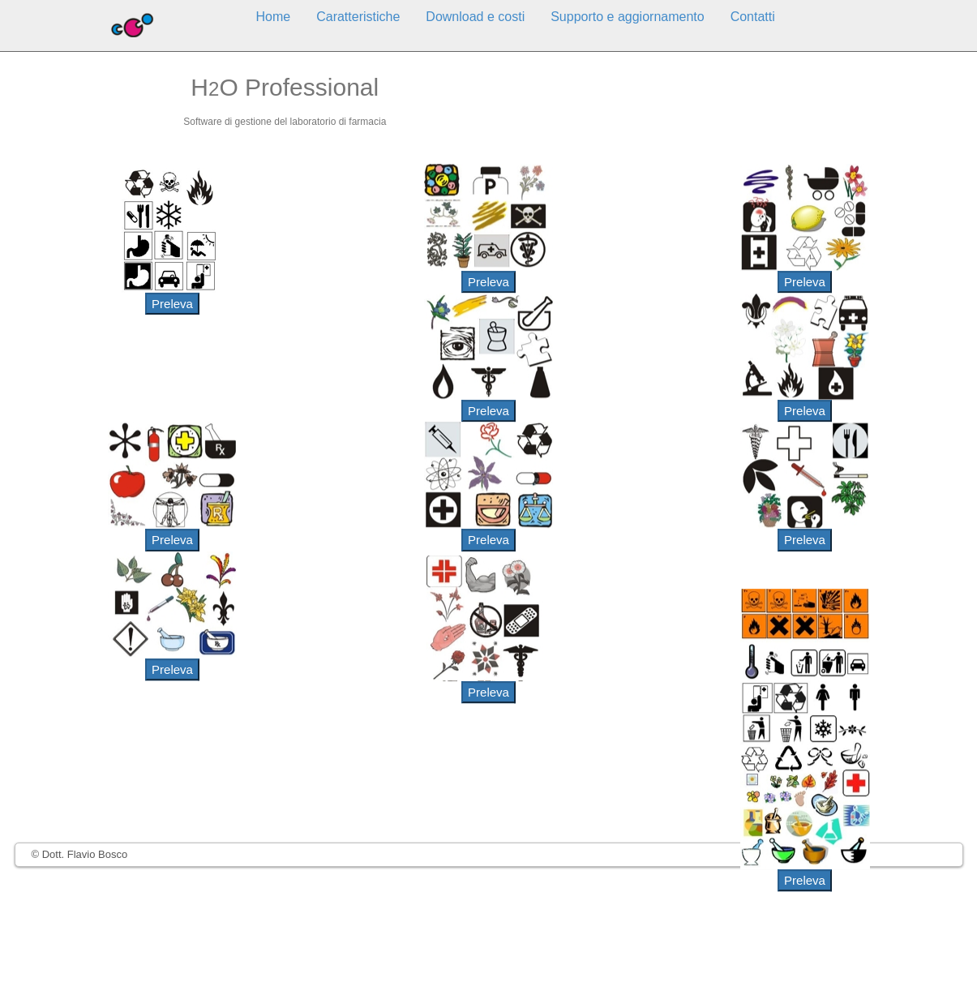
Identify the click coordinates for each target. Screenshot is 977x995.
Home (273, 17)
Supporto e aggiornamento (627, 17)
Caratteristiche (358, 17)
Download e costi (475, 17)
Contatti (753, 17)
